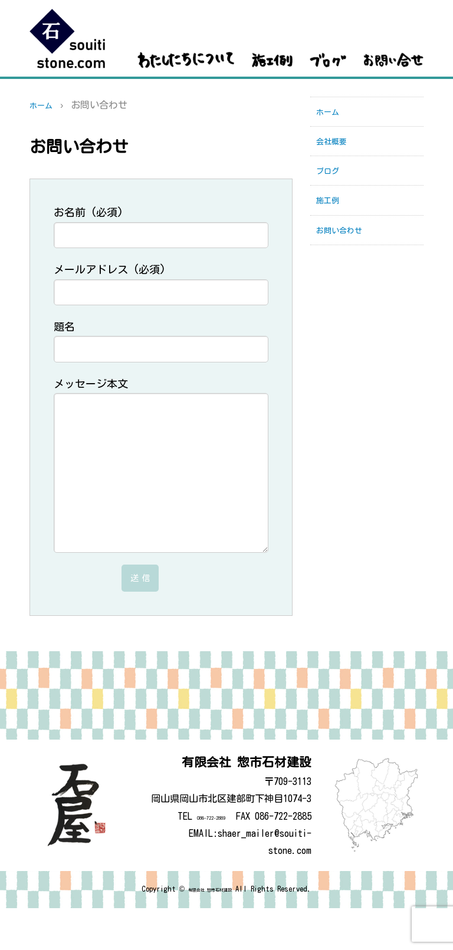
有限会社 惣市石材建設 (210, 931)
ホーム (43, 105)
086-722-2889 (197, 858)
